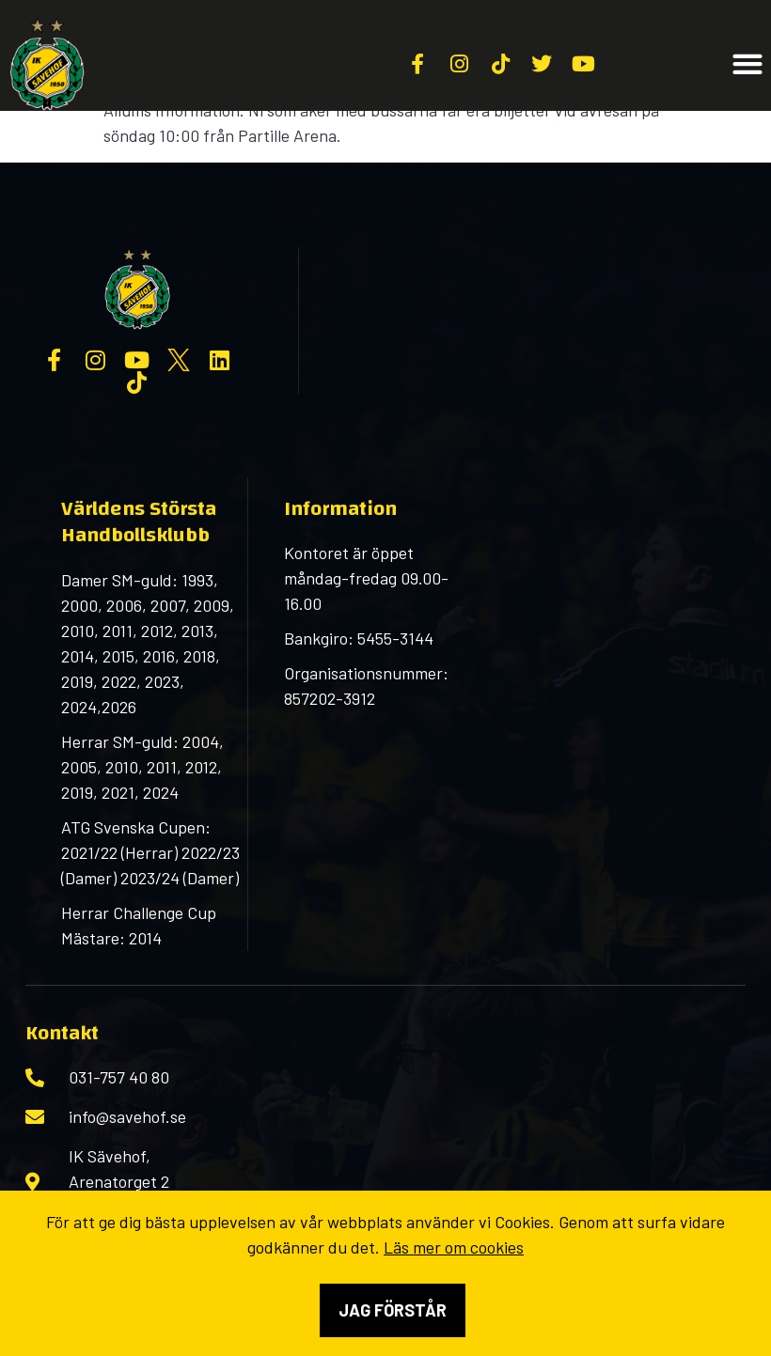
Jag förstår (392, 1310)
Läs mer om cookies (454, 1247)
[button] (747, 64)
